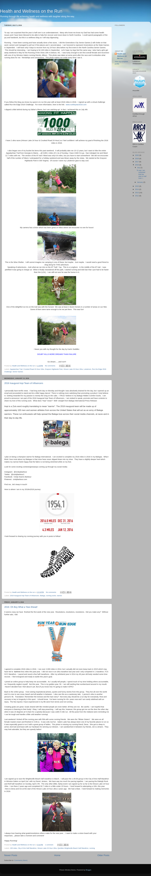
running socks (51, 596)
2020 (137, 155)
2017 (137, 162)
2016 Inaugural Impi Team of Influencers (23, 383)
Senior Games (18, 372)
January (140, 182)
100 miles (13, 848)
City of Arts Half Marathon (27, 848)
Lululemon (87, 369)
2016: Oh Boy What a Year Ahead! (20, 607)
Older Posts (103, 855)
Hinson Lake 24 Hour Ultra (73, 369)
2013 (137, 192)
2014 (137, 189)
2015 (137, 186)
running (92, 848)
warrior (59, 596)
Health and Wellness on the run (122, 56)
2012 (137, 196)
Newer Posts (10, 855)
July (138, 167)
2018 (137, 158)
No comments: (50, 366)
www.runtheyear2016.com (76, 105)
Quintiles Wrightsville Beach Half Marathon (73, 848)
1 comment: (49, 845)
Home (57, 855)
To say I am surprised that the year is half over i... (141, 174)
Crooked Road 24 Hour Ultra (33, 369)
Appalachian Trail (16, 369)
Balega (42, 596)
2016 (137, 165)
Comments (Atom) (21, 860)
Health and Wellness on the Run (31, 11)
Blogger (88, 870)
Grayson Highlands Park (54, 369)
